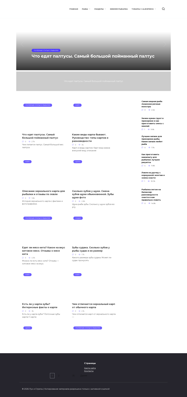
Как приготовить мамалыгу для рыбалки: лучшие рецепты (151, 158)
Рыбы (85, 9)
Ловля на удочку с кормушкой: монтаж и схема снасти (153, 175)
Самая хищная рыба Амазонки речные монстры (152, 104)
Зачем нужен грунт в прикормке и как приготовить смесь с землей (153, 122)
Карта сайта (90, 368)
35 (73, 376)
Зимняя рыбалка (119, 9)
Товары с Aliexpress (143, 9)
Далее (84, 376)
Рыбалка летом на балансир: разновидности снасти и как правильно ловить (151, 194)
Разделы (99, 9)
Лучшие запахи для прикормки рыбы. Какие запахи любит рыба (152, 140)
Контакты (89, 371)
